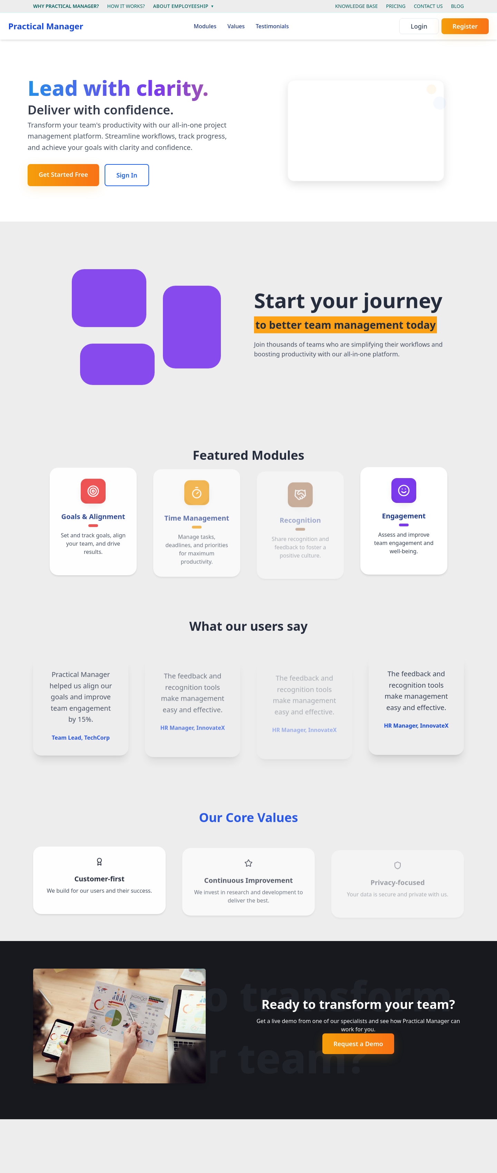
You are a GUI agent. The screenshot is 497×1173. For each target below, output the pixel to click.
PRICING (396, 6)
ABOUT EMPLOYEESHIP (183, 6)
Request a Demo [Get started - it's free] (358, 1044)
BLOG (457, 6)
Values (236, 26)
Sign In (126, 175)
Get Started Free (63, 174)
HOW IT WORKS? (126, 6)
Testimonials (272, 26)
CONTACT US (428, 6)
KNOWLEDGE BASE (356, 6)
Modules (205, 26)
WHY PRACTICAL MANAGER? (66, 6)
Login (419, 26)
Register (465, 26)
